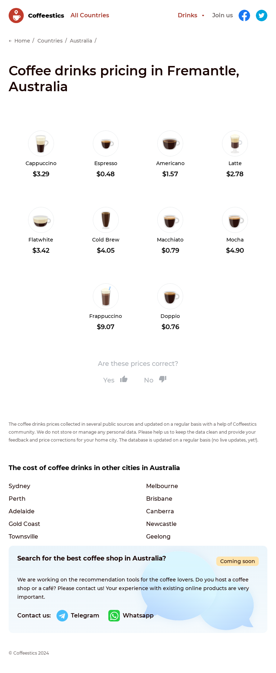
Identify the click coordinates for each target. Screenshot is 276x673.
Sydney (19, 486)
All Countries (90, 15)
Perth (17, 498)
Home (22, 40)
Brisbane (159, 498)
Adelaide (22, 511)
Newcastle (161, 524)
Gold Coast (24, 524)
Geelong (158, 536)
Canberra (160, 511)
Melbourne (162, 486)
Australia (81, 40)
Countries (50, 40)
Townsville (23, 536)
